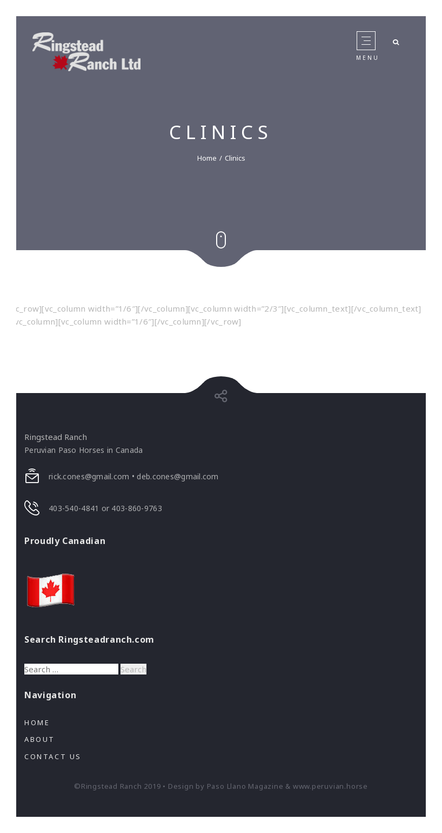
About (39, 739)
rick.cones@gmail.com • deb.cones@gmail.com (134, 476)
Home (207, 157)
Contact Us (53, 756)
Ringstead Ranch (55, 436)
